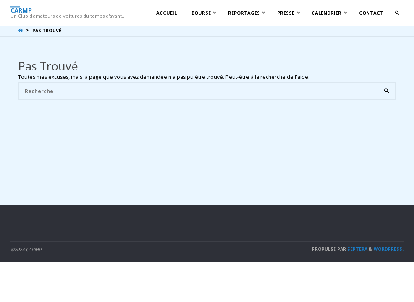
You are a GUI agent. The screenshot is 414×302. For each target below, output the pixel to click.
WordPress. (389, 249)
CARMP (21, 9)
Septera (356, 249)
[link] (397, 13)
